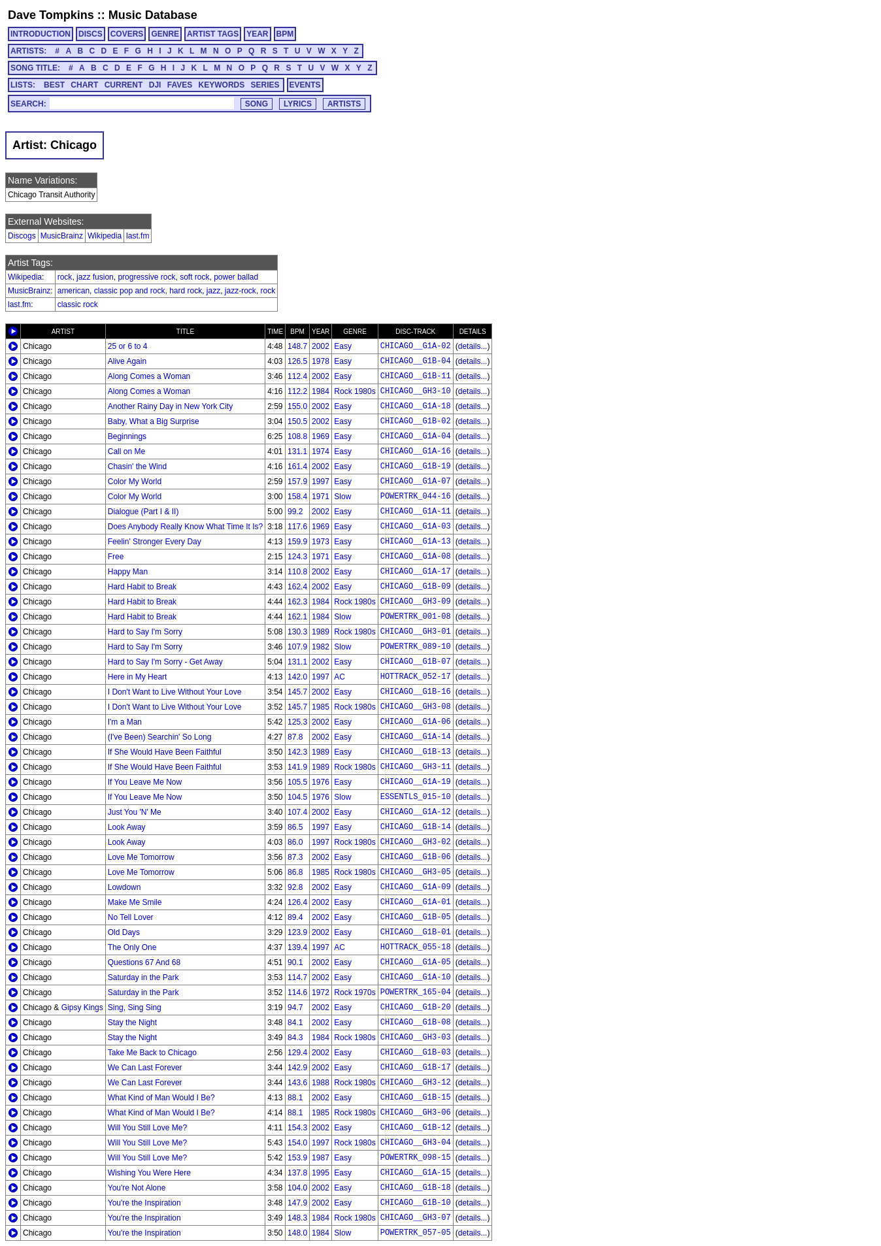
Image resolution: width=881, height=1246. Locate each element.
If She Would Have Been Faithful (165, 752)
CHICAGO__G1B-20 (415, 1007)
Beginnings (127, 436)
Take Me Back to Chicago (152, 1052)
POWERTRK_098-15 (415, 1157)
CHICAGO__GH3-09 (415, 601)
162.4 (297, 586)
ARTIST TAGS (213, 34)
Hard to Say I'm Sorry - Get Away (165, 661)
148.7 (297, 346)
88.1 (295, 1097)
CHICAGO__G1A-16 (415, 451)
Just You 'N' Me (134, 812)
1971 (320, 496)
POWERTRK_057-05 (415, 1233)
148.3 (297, 1217)
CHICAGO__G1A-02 (415, 346)
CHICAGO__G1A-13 (415, 541)
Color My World (134, 481)
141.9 (297, 767)
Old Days (124, 932)
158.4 (297, 496)
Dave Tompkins (51, 15)
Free (116, 556)
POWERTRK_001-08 (415, 616)
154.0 (297, 1142)
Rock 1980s (354, 391)
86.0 (295, 842)
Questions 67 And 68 (144, 962)
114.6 (297, 992)
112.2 (297, 391)
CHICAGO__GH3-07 (415, 1217)
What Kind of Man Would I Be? (161, 1097)
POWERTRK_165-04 (415, 992)
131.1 (297, 451)
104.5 (297, 797)
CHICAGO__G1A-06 (415, 722)
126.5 (297, 361)
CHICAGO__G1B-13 (415, 752)
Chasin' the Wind (137, 466)
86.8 (295, 872)
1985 (320, 707)
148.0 (297, 1233)
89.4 (295, 917)
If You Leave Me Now (145, 782)
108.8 (297, 436)
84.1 (295, 1022)
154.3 (297, 1127)
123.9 (297, 932)
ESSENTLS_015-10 (415, 797)
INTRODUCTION (40, 34)
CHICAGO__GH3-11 (415, 767)
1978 (320, 361)
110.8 (297, 571)
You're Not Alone (137, 1187)
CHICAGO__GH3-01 (415, 631)
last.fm (137, 235)
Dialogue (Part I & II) (143, 511)
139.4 (297, 947)
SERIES (265, 85)
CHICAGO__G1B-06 (415, 857)
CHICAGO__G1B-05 (415, 917)
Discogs (22, 235)
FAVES (179, 85)
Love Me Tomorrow (141, 857)
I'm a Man (125, 722)
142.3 (297, 752)
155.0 (297, 406)
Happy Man (128, 571)
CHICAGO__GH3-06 (415, 1112)
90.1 (295, 962)
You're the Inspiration (144, 1202)
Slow (342, 496)
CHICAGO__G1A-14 (415, 737)
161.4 (297, 466)
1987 (320, 1157)
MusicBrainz (62, 235)
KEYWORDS (222, 85)
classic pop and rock (129, 290)
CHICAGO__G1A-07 (415, 481)
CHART (84, 85)
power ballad (236, 277)
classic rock (78, 304)
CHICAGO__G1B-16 (415, 692)
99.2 (295, 511)
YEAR (257, 34)
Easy (343, 346)
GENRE (165, 34)
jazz (213, 290)
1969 (320, 436)
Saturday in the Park (143, 977)
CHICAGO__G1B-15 (415, 1097)
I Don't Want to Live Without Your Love (175, 692)
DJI (155, 85)
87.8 (295, 737)
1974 (320, 451)
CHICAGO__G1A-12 (415, 812)
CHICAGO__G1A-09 (415, 887)
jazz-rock (240, 290)
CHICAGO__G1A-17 (415, 571)
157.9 (297, 481)
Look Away (127, 827)
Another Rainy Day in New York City (170, 406)
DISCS (90, 34)
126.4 (297, 902)
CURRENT (124, 85)
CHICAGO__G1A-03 (415, 526)
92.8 (295, 887)
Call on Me (126, 451)
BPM (285, 34)
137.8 (297, 1172)
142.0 (297, 676)
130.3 (297, 631)
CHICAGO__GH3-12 (415, 1082)
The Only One (132, 947)
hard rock (185, 290)
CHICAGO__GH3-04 (415, 1142)
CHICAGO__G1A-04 (415, 436)
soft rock (194, 277)
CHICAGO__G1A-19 (415, 782)
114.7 (297, 977)
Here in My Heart (137, 676)
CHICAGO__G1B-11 (415, 376)
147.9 (297, 1202)
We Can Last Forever (145, 1067)
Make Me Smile (135, 902)
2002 (320, 346)
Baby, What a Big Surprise (153, 421)
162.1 (297, 616)
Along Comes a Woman (149, 376)
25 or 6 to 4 (128, 346)
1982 (320, 646)
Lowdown (124, 887)
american (74, 290)
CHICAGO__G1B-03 (415, 1052)
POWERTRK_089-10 (415, 646)
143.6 (297, 1082)
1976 (320, 782)
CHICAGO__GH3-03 (415, 1037)
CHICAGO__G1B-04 (415, 361)
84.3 (295, 1037)
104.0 (297, 1187)
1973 (320, 541)
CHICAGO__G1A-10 (415, 977)
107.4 (297, 812)
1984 (320, 391)
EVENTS (305, 85)
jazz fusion (95, 277)
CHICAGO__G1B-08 (415, 1022)
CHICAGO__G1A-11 (415, 511)
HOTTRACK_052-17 (415, 676)
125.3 (297, 722)
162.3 (297, 601)
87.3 (295, 857)
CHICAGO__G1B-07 (415, 661)
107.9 (297, 646)
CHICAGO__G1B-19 (415, 466)
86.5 (295, 827)
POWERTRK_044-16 (415, 496)
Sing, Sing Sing (134, 1007)
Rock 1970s (354, 992)
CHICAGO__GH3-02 (415, 842)
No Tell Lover (131, 917)
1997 (320, 481)
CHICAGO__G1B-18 (415, 1187)
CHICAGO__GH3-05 (415, 872)
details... (473, 346)
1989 (320, 631)
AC (339, 676)
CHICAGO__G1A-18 (415, 406)
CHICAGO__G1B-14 (415, 827)
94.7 (295, 1007)
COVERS (127, 34)
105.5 (297, 782)
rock (65, 277)
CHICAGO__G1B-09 (415, 586)
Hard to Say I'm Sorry (145, 631)
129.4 (297, 1052)
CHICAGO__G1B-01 (415, 932)
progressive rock (146, 277)
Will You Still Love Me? (147, 1127)
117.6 (297, 526)
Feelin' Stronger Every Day (154, 541)
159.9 (297, 541)
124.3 (297, 556)
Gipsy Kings (82, 1007)
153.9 (297, 1157)
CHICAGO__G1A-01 (415, 902)
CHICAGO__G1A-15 (415, 1172)
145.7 (297, 692)
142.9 (297, 1067)
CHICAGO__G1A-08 (415, 556)
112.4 (297, 376)
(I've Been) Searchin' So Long (160, 737)
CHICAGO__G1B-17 (415, 1067)
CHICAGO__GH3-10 (415, 391)
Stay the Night (132, 1022)
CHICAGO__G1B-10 (415, 1202)
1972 (320, 992)
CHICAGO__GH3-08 (415, 707)
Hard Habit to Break (142, 586)
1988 (320, 1082)
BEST (54, 85)
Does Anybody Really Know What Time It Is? (185, 526)
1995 (320, 1172)
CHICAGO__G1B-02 (415, 421)
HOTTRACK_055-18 (415, 947)
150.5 (297, 421)
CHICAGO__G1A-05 (415, 962)
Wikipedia (105, 235)
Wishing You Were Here (149, 1172)
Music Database (152, 15)
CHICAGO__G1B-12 (415, 1127)
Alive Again (127, 361)
